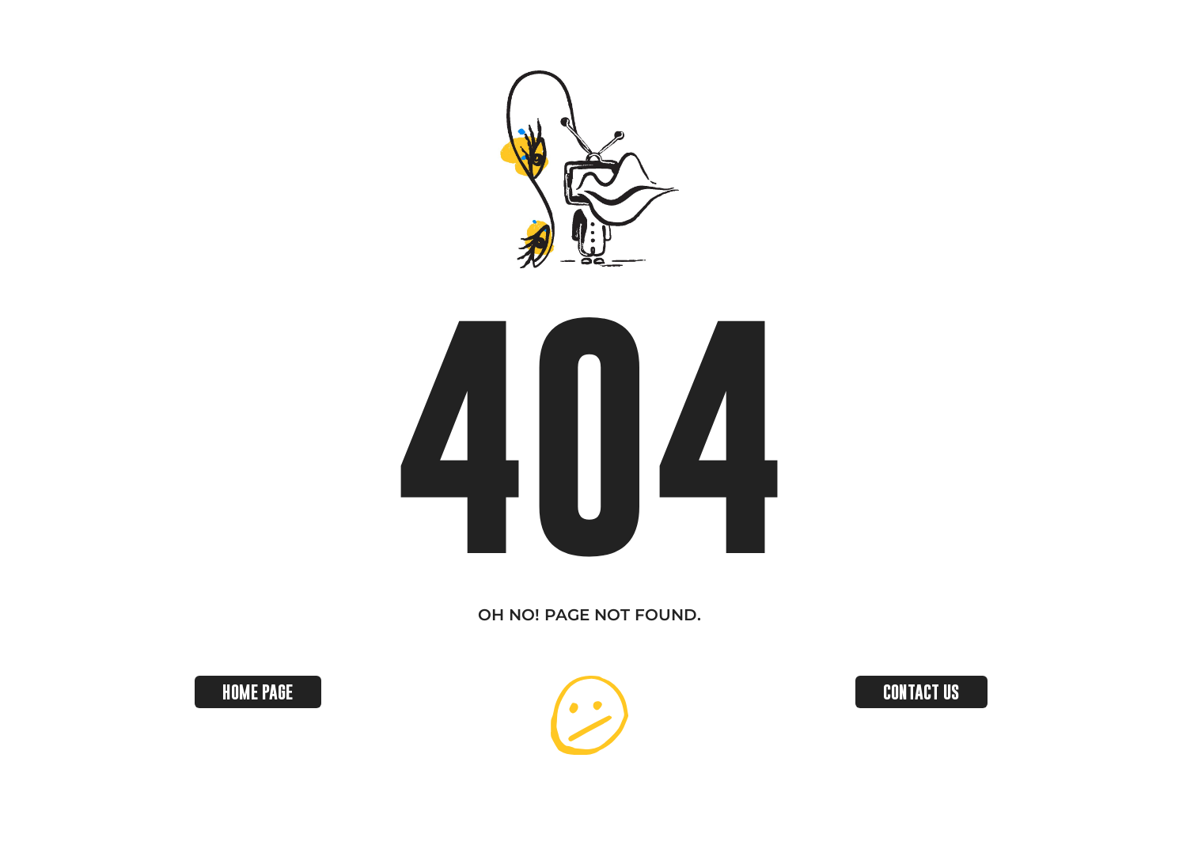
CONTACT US (921, 692)
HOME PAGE (257, 692)
